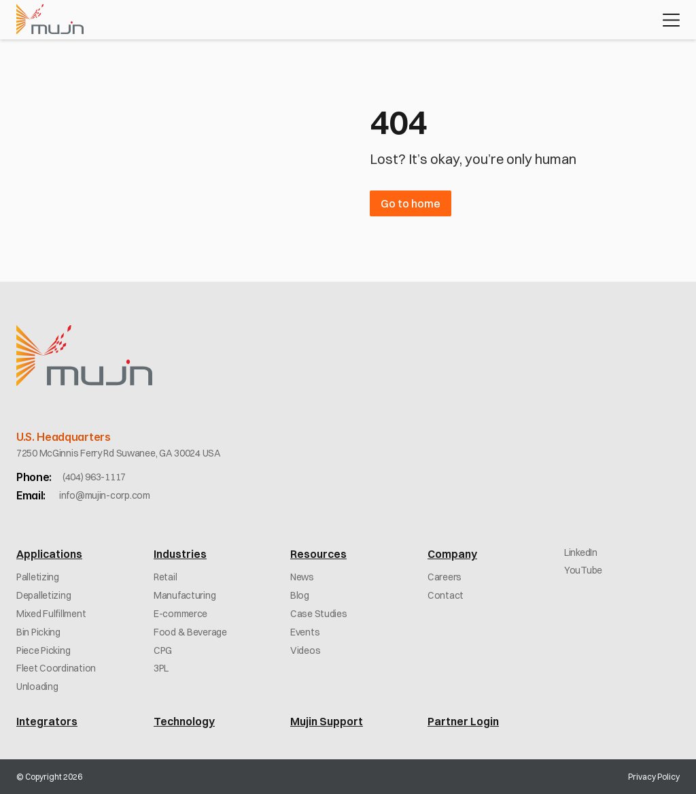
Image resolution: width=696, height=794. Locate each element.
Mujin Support (326, 721)
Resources (318, 554)
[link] (94, 477)
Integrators (46, 721)
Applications (49, 554)
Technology (184, 721)
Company (452, 554)
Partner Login (463, 721)
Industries (180, 554)
